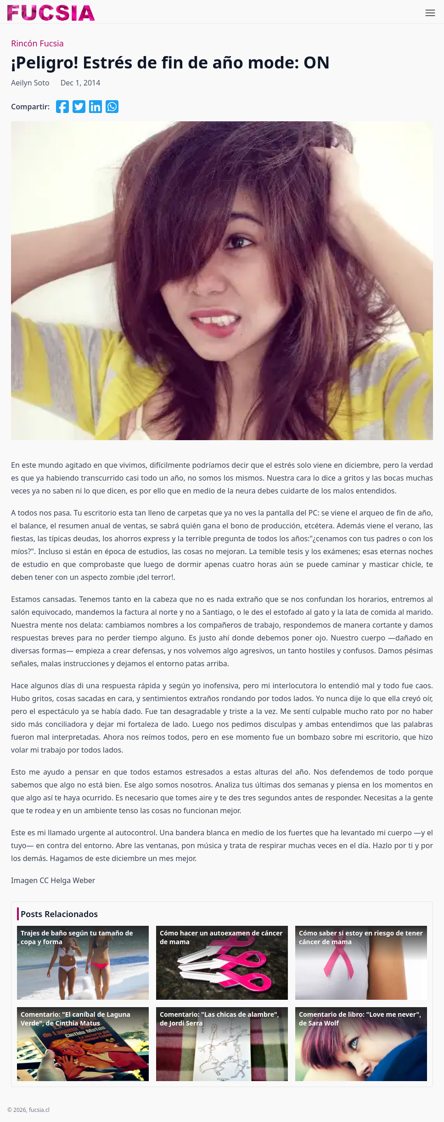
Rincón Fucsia (37, 43)
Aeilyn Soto (30, 83)
